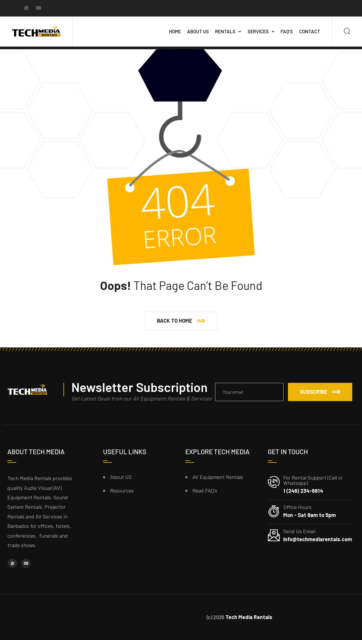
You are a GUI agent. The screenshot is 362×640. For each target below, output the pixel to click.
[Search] (347, 31)
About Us (198, 31)
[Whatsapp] (26, 8)
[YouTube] (38, 8)
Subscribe (320, 391)
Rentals (225, 31)
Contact (309, 31)
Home (175, 31)
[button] (181, 321)
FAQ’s (287, 31)
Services (258, 31)
